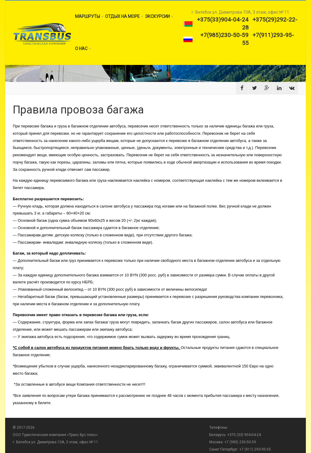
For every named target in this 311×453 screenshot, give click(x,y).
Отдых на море (124, 16)
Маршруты (89, 16)
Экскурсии (159, 16)
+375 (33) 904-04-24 (243, 435)
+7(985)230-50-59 (224, 35)
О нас (83, 48)
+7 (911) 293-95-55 (255, 449)
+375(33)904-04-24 (222, 19)
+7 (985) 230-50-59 (240, 442)
